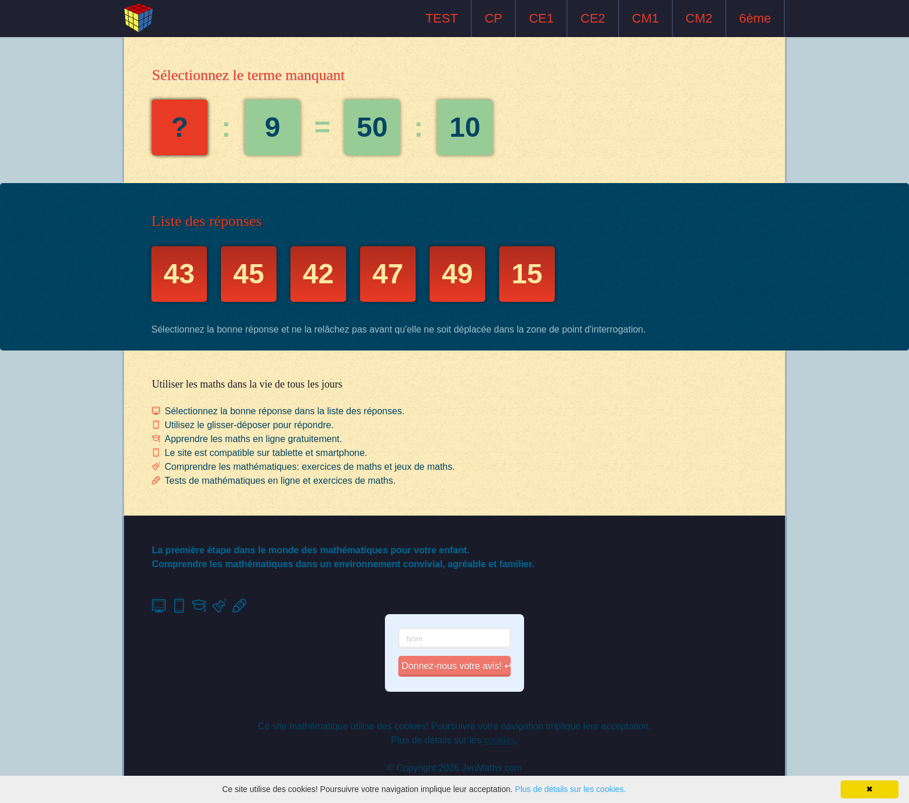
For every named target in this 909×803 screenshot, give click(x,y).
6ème (755, 18)
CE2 (592, 18)
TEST (442, 18)
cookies (499, 740)
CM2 (699, 18)
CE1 (541, 18)
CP (494, 18)
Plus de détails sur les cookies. (570, 789)
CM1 (645, 18)
